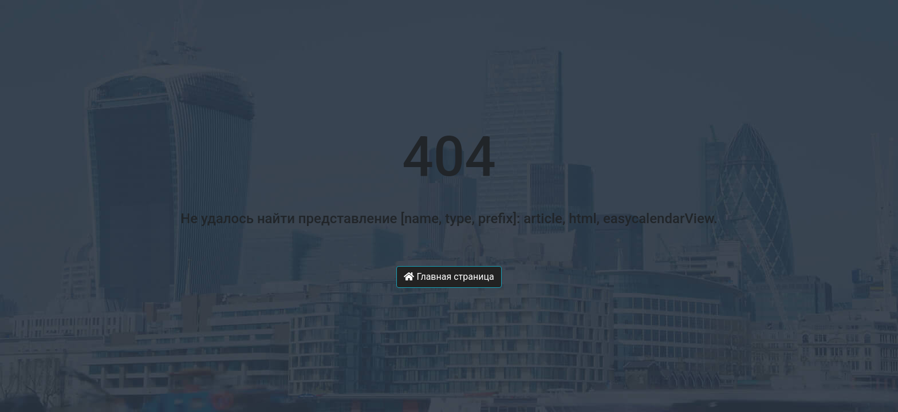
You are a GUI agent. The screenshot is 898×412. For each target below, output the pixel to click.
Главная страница (449, 276)
